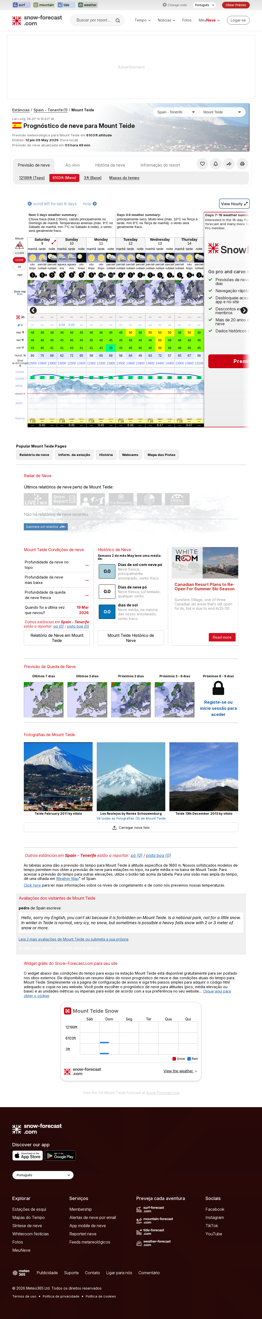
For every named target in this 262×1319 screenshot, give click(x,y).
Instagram (214, 1217)
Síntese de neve (27, 1225)
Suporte (71, 1272)
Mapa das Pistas (162, 455)
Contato (92, 1272)
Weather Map (67, 878)
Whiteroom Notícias (30, 1233)
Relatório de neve (34, 455)
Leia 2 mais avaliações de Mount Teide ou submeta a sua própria (73, 939)
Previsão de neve (34, 165)
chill (20, 348)
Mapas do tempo (124, 178)
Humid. (20, 355)
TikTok (211, 1225)
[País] (176, 112)
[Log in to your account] (238, 20)
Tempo (143, 20)
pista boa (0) (78, 626)
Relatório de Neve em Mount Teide (56, 638)
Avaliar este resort (35, 948)
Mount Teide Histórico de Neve (130, 638)
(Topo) (32, 178)
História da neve (110, 165)
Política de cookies (101, 1296)
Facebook (214, 1209)
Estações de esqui (29, 1209)
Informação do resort (160, 165)
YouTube (213, 1233)
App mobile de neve (87, 1225)
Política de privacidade (61, 1296)
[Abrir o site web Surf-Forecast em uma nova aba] (21, 5)
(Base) (93, 178)
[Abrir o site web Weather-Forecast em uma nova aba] (88, 5)
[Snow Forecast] (37, 20)
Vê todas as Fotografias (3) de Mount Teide (131, 818)
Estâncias (21, 110)
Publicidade (47, 1272)
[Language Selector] (43, 1175)
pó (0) (58, 626)
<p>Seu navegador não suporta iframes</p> (131, 1044)
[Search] (118, 20)
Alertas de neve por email (92, 1217)
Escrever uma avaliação (78, 948)
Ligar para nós (119, 1272)
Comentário (149, 1272)
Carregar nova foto (131, 827)
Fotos (187, 20)
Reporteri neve (82, 1233)
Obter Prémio (236, 5)
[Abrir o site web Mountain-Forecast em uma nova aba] (44, 5)
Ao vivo (72, 165)
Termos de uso (24, 1296)
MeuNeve (21, 1250)
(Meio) (64, 178)
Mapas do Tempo (28, 1217)
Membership (80, 1209)
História (106, 455)
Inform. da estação (74, 455)
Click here (32, 885)
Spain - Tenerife (51, 110)
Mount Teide (82, 110)
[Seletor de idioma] (204, 5)
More (20, 294)
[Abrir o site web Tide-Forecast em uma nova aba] (66, 5)
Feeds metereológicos (89, 1242)
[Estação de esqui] (222, 112)
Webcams (130, 455)
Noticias (166, 20)
